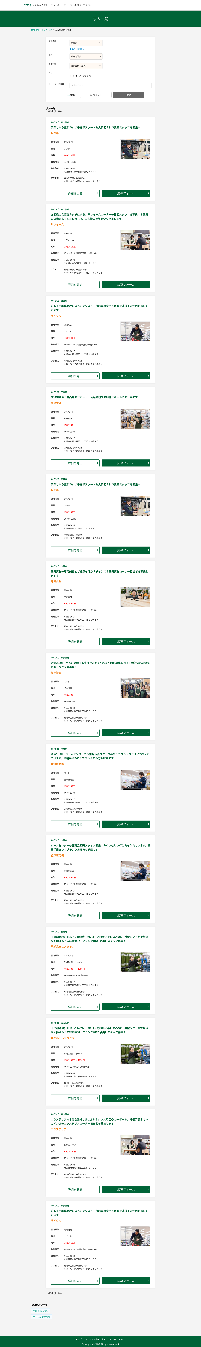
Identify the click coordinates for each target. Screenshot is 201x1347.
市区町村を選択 (77, 48)
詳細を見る (75, 193)
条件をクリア (95, 94)
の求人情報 (40, 1310)
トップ (79, 1339)
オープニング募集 (83, 75)
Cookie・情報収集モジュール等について (105, 1339)
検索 (128, 95)
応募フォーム (126, 193)
